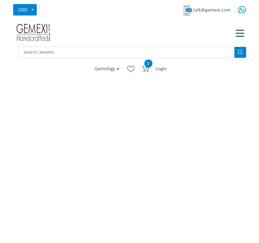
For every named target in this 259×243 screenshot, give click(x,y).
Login (161, 68)
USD (23, 9)
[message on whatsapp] (242, 9)
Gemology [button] (106, 68)
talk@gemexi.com (212, 10)
